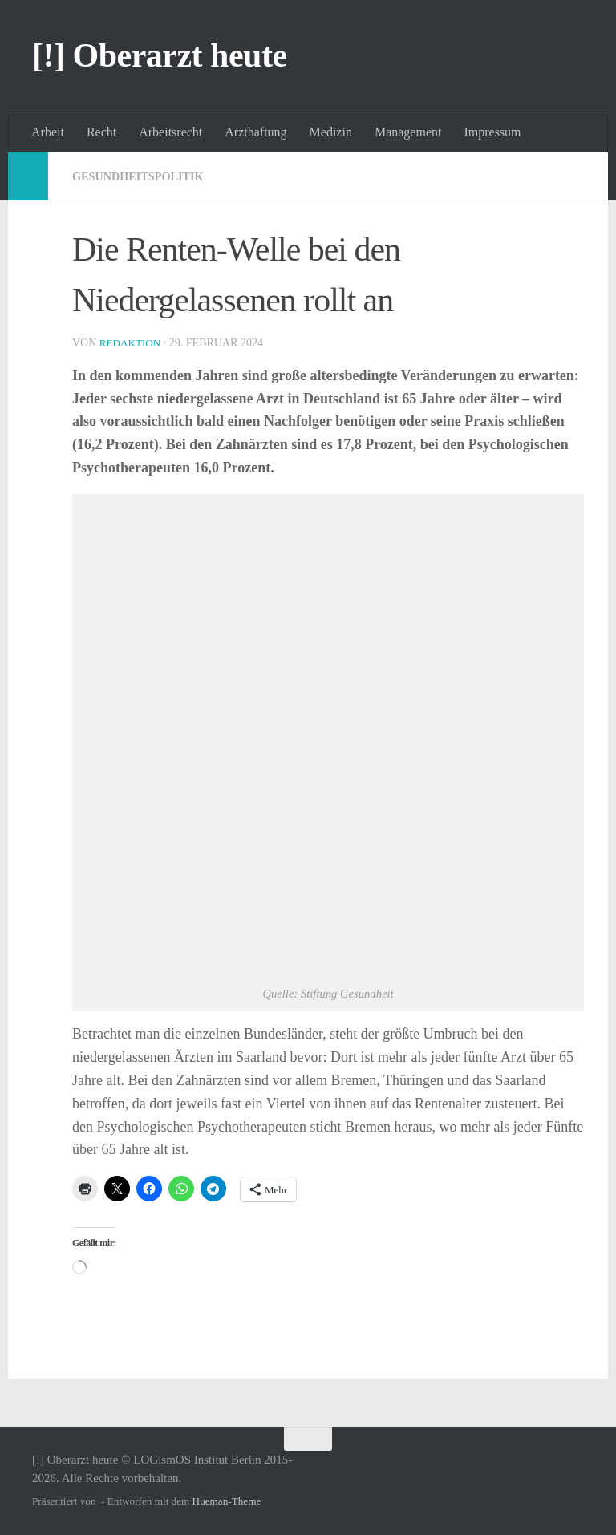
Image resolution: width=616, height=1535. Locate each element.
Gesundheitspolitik (146, 176)
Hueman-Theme (226, 1501)
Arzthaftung (255, 132)
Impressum (492, 132)
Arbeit (47, 132)
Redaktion (132, 343)
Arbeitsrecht (170, 132)
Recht (101, 132)
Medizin (331, 132)
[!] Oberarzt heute (159, 55)
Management (408, 132)
